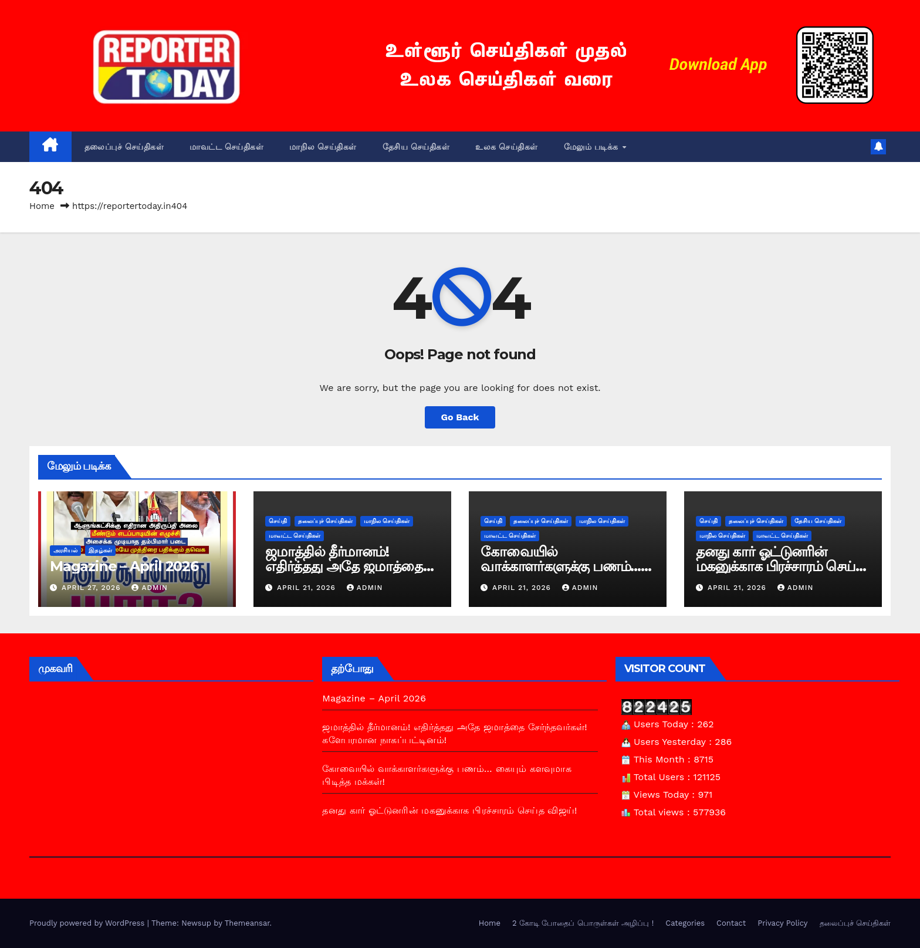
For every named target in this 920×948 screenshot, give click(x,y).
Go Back (460, 417)
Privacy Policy (782, 923)
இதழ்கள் (100, 550)
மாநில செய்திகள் (323, 146)
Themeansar (247, 923)
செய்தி (278, 521)
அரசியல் (65, 550)
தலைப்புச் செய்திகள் (124, 146)
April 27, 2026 (93, 587)
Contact (731, 923)
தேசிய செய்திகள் (416, 146)
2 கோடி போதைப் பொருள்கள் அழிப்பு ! (583, 923)
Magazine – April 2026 (124, 566)
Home (42, 206)
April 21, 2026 (308, 587)
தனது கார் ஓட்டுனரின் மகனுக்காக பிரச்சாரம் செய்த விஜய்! (780, 566)
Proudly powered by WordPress (88, 923)
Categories (685, 923)
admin (149, 587)
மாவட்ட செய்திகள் (226, 146)
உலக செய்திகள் (506, 146)
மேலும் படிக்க (592, 146)
